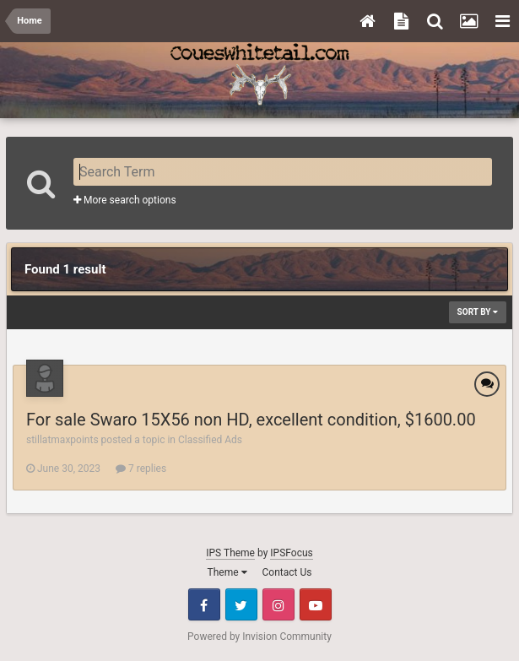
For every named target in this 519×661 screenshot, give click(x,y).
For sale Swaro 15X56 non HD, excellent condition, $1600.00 (251, 419)
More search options (124, 200)
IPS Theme (230, 553)
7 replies (141, 468)
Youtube (316, 604)
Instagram (278, 604)
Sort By (477, 312)
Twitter (241, 604)
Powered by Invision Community (259, 636)
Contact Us (287, 572)
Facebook (204, 604)
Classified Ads (210, 440)
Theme (227, 572)
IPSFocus (291, 553)
